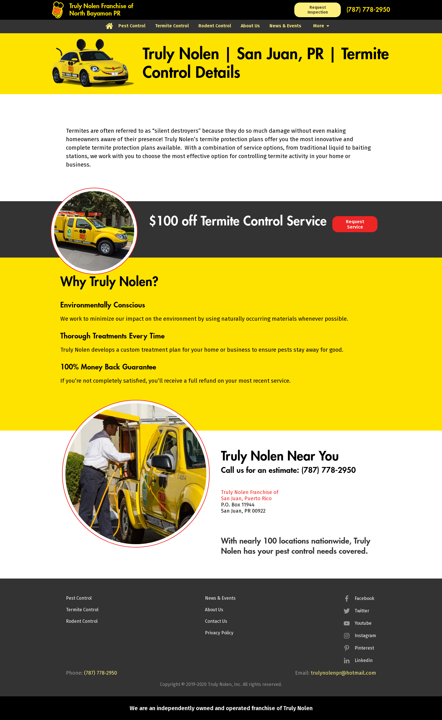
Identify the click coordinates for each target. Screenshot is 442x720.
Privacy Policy (219, 632)
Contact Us (216, 621)
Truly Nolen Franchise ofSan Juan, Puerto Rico (249, 495)
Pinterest (364, 648)
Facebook (364, 598)
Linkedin (364, 660)
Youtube (363, 623)
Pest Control (79, 598)
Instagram (365, 635)
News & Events (220, 598)
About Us (214, 609)
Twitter (362, 610)
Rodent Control (82, 621)
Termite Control (82, 609)
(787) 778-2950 (368, 10)
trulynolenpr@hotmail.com (343, 673)
